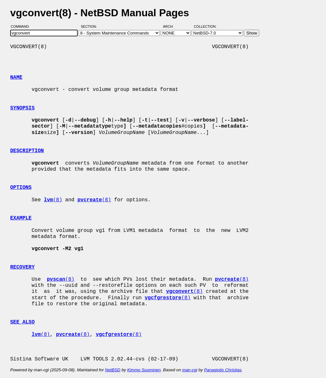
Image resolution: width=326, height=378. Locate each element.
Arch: (171, 26)
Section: (90, 26)
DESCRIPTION (27, 150)
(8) (53, 200)
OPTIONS (21, 187)
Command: (22, 26)
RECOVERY (22, 267)
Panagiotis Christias (223, 369)
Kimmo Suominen (143, 369)
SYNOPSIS (22, 108)
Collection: (205, 26)
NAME (16, 77)
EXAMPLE (21, 218)
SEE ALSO (22, 322)
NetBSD (112, 369)
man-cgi (189, 369)
